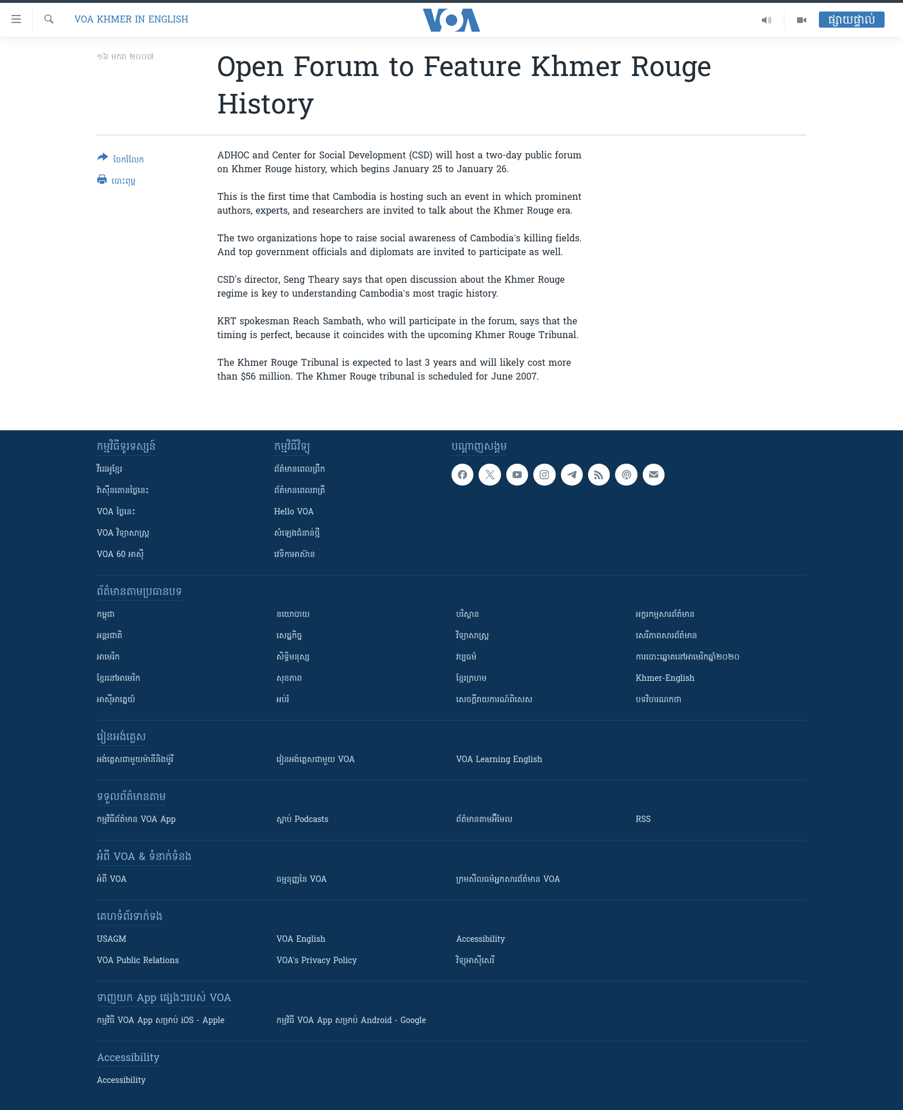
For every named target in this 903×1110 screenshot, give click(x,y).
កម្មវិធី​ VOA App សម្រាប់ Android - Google (351, 1021)
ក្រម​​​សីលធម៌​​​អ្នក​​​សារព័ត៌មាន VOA (508, 880)
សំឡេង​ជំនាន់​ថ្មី (297, 534)
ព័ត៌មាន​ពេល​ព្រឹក (299, 470)
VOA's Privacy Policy (316, 961)
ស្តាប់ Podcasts (302, 820)
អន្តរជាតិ (109, 636)
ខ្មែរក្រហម (471, 679)
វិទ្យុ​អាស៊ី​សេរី (475, 961)
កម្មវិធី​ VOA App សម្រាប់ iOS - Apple (161, 1021)
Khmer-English (665, 679)
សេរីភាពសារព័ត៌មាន (666, 636)
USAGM (111, 940)
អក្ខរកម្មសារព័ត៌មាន (665, 615)
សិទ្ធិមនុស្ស (293, 657)
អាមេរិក (108, 657)
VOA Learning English (499, 760)
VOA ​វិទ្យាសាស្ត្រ (123, 534)
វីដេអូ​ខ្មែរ (109, 470)
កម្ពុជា (106, 615)
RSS (643, 820)
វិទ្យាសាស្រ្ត (472, 636)
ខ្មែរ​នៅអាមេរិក (119, 679)
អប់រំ (282, 700)
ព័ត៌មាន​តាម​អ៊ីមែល (484, 820)
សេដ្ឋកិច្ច (289, 636)
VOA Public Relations (138, 961)
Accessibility (480, 940)
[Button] (120, 161)
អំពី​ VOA (112, 880)
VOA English (300, 940)
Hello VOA (294, 512)
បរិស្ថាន (467, 615)
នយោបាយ (293, 615)
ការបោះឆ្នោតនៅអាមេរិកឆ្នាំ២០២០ (687, 657)
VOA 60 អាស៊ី (120, 555)
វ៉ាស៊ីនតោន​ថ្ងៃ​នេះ (123, 491)
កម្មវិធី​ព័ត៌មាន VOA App (136, 820)
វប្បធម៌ (466, 657)
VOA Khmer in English (131, 20)
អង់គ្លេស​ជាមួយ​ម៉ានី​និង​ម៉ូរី (135, 760)
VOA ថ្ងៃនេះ (116, 512)
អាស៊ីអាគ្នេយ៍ (116, 700)
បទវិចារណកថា (658, 700)
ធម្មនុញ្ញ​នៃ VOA (301, 880)
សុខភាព (289, 679)
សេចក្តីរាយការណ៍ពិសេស (494, 700)
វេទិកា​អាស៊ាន (294, 555)
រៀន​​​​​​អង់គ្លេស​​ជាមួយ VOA (315, 760)
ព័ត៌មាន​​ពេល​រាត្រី (299, 491)
